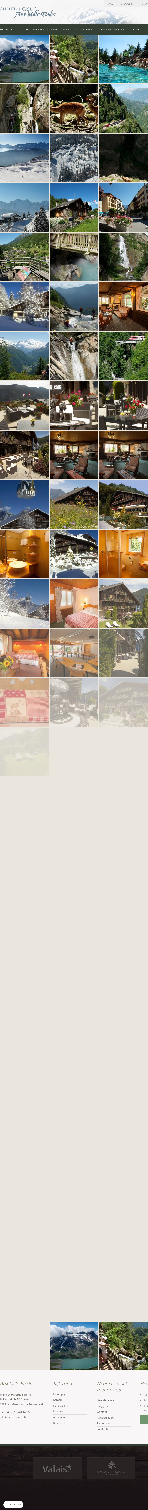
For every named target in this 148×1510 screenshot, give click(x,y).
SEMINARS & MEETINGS (112, 29)
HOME (110, 4)
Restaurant (59, 1423)
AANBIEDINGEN (60, 29)
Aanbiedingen (105, 1417)
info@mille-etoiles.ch (13, 1417)
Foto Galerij (60, 1405)
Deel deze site (105, 1400)
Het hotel (59, 1411)
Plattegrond (104, 1423)
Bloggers (102, 1406)
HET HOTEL (7, 29)
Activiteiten (60, 1417)
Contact (102, 1411)
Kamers (57, 1399)
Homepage (60, 1394)
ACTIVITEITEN (84, 29)
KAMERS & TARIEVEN (32, 29)
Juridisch (102, 1429)
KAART (137, 29)
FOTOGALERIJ (126, 4)
